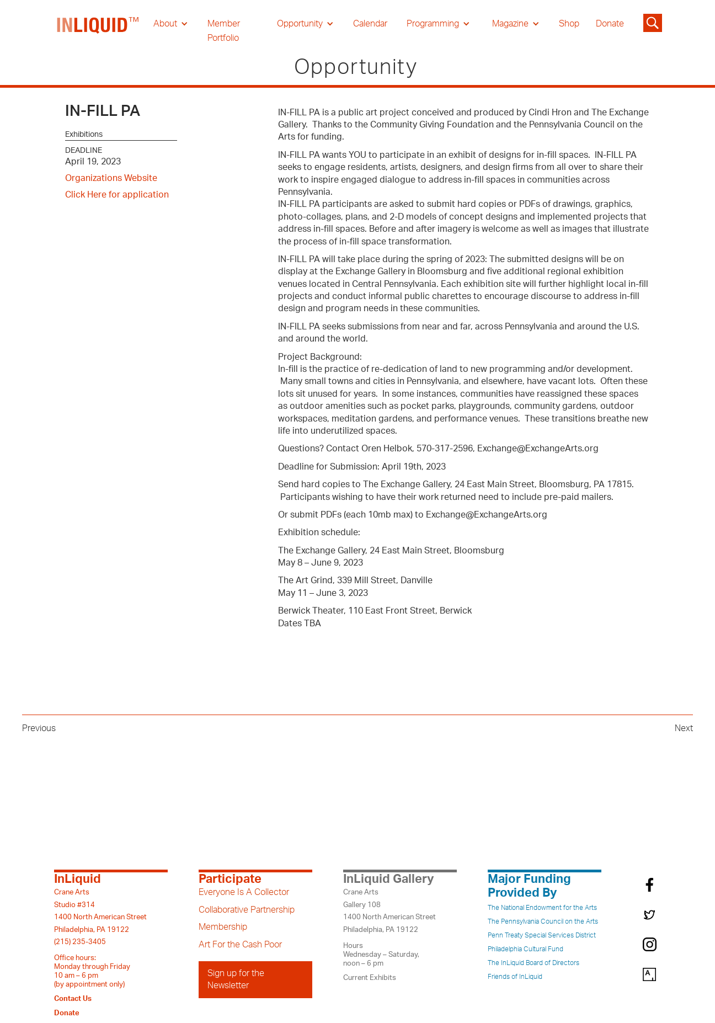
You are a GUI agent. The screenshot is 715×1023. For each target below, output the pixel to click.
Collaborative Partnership (247, 909)
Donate (610, 23)
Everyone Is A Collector (244, 892)
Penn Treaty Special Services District (542, 935)
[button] (170, 24)
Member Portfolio (223, 30)
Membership (223, 927)
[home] (98, 31)
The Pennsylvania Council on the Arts (543, 921)
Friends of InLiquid (515, 976)
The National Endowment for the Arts (542, 907)
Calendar (370, 23)
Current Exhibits (369, 977)
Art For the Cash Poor (240, 944)
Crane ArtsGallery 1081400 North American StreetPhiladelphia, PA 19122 (389, 911)
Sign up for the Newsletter (235, 979)
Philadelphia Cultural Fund (525, 949)
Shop (569, 23)
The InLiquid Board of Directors (533, 963)
